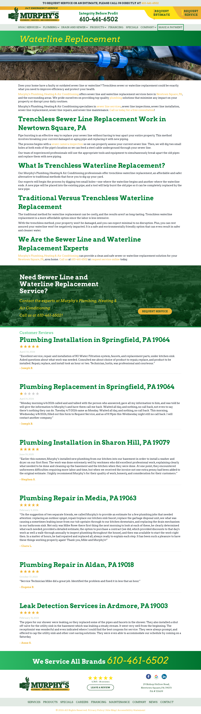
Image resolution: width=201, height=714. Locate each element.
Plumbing (50, 27)
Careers (82, 702)
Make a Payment (170, 27)
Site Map (111, 710)
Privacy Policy (96, 710)
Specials (132, 27)
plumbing (116, 97)
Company (147, 27)
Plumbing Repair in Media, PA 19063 (78, 498)
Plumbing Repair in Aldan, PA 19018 (77, 564)
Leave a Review (100, 687)
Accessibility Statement (131, 710)
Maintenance (119, 702)
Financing (115, 27)
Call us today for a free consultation (132, 110)
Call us (63, 259)
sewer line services (109, 106)
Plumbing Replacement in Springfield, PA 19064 (97, 386)
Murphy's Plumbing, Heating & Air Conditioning (48, 94)
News (153, 702)
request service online (105, 259)
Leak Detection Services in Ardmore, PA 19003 (94, 606)
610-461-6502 (150, 3)
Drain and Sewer (73, 27)
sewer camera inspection (67, 144)
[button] (40, 27)
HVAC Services (28, 27)
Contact (167, 702)
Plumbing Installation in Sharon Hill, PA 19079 (95, 442)
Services (34, 702)
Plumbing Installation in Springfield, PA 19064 (95, 339)
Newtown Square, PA (169, 94)
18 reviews (104, 682)
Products (97, 27)
